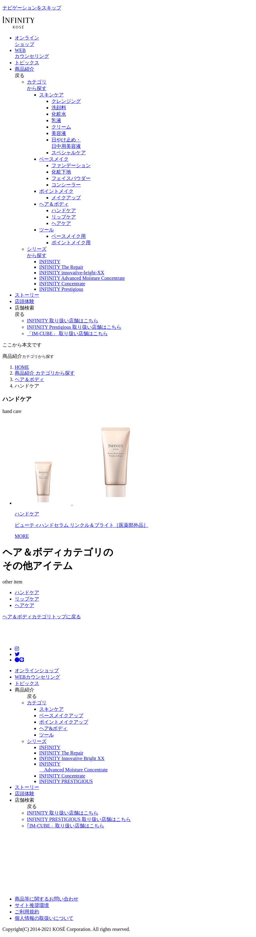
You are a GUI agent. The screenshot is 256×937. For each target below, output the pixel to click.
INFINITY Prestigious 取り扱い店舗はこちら (74, 327)
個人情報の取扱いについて (44, 918)
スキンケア (51, 94)
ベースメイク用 (68, 236)
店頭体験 (24, 301)
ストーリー (27, 295)
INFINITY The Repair (61, 752)
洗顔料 (58, 107)
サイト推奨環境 (32, 905)
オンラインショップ (37, 670)
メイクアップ (66, 197)
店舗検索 (24, 307)
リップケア (63, 216)
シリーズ (37, 741)
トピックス (27, 62)
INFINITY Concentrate (62, 775)
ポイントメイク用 (71, 242)
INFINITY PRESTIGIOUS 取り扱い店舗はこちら (79, 819)
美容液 (58, 133)
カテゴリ (37, 702)
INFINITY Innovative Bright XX (71, 758)
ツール (46, 229)
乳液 (56, 120)
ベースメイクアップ (61, 715)
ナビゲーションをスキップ (31, 7)
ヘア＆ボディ (54, 204)
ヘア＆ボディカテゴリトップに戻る (41, 616)
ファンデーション (71, 165)
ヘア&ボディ (53, 728)
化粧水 (58, 114)
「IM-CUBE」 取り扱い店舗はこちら (67, 333)
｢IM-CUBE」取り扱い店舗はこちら (65, 825)
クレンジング (66, 101)
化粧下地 (61, 171)
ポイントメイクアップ (63, 722)
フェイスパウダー (71, 178)
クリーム (61, 126)
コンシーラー (66, 184)
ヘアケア (61, 223)
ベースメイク (54, 159)
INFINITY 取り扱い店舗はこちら (62, 320)
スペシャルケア (68, 152)
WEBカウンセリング (37, 677)
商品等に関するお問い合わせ (46, 898)
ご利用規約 (27, 911)
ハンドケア (63, 210)
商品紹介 (24, 69)
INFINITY (49, 747)
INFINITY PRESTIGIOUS (66, 781)
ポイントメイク (56, 191)
